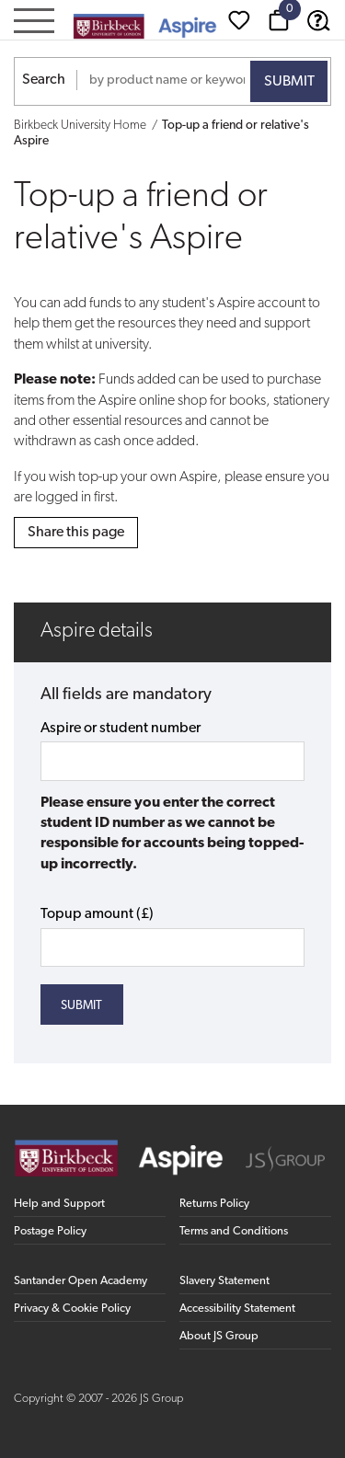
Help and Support (59, 1204)
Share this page (76, 532)
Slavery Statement (224, 1281)
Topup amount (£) (97, 914)
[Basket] (279, 20)
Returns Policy (214, 1204)
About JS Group (219, 1336)
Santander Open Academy (80, 1281)
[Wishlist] (239, 20)
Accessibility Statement (237, 1308)
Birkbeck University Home (80, 126)
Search (43, 80)
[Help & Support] (318, 20)
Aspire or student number (120, 728)
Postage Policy (50, 1231)
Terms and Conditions (233, 1231)
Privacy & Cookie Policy (72, 1308)
